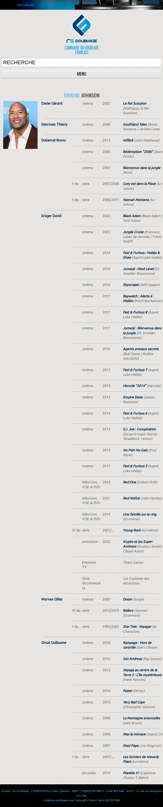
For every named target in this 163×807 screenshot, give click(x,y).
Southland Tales (135, 124)
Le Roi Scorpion (134, 103)
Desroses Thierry (54, 124)
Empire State (133, 397)
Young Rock (132, 530)
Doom (127, 599)
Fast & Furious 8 (135, 312)
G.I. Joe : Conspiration (139, 429)
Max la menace (134, 734)
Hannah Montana (136, 200)
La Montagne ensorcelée (141, 718)
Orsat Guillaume (53, 643)
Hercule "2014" (134, 386)
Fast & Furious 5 (135, 466)
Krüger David (51, 216)
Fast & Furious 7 (135, 370)
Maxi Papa (130, 745)
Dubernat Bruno (53, 140)
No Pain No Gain (135, 450)
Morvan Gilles (51, 599)
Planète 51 (131, 773)
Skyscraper (131, 285)
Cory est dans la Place (139, 184)
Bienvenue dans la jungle (141, 168)
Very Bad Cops (134, 702)
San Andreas (132, 659)
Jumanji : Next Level (138, 269)
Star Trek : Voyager (137, 626)
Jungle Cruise (133, 232)
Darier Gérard (51, 103)
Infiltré (128, 140)
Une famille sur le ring (139, 514)
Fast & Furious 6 (135, 413)
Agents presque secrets (141, 349)
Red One (129, 482)
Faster (127, 691)
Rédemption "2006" (138, 152)
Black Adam (132, 216)
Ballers (128, 610)
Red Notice (131, 498)
